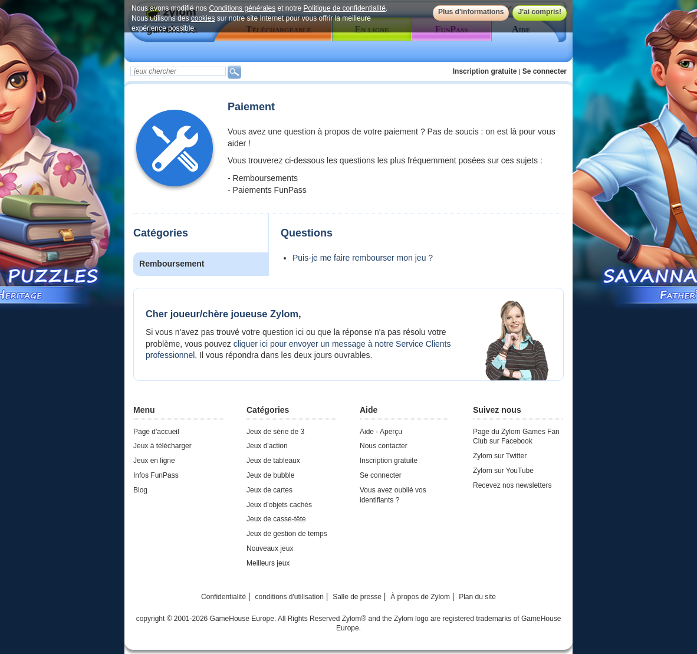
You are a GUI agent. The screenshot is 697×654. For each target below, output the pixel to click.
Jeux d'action (267, 446)
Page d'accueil (156, 432)
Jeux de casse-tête (276, 519)
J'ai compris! (539, 12)
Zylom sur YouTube (503, 470)
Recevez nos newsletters (512, 485)
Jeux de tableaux (273, 460)
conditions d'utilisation (289, 597)
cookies (203, 18)
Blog (140, 490)
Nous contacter (383, 446)
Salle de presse (357, 597)
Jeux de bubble (270, 475)
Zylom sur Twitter (500, 456)
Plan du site (477, 597)
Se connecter (544, 71)
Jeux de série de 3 (275, 432)
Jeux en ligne (154, 460)
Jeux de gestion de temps (286, 534)
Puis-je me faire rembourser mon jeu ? (362, 257)
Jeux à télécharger (162, 446)
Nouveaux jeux (269, 548)
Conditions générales (242, 8)
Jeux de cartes (269, 490)
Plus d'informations (471, 12)
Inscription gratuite (485, 71)
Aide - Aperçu (381, 432)
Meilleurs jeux (268, 563)
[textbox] (178, 71)
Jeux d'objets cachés (279, 505)
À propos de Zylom (420, 597)
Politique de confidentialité (345, 8)
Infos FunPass (156, 475)
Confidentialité (223, 597)
